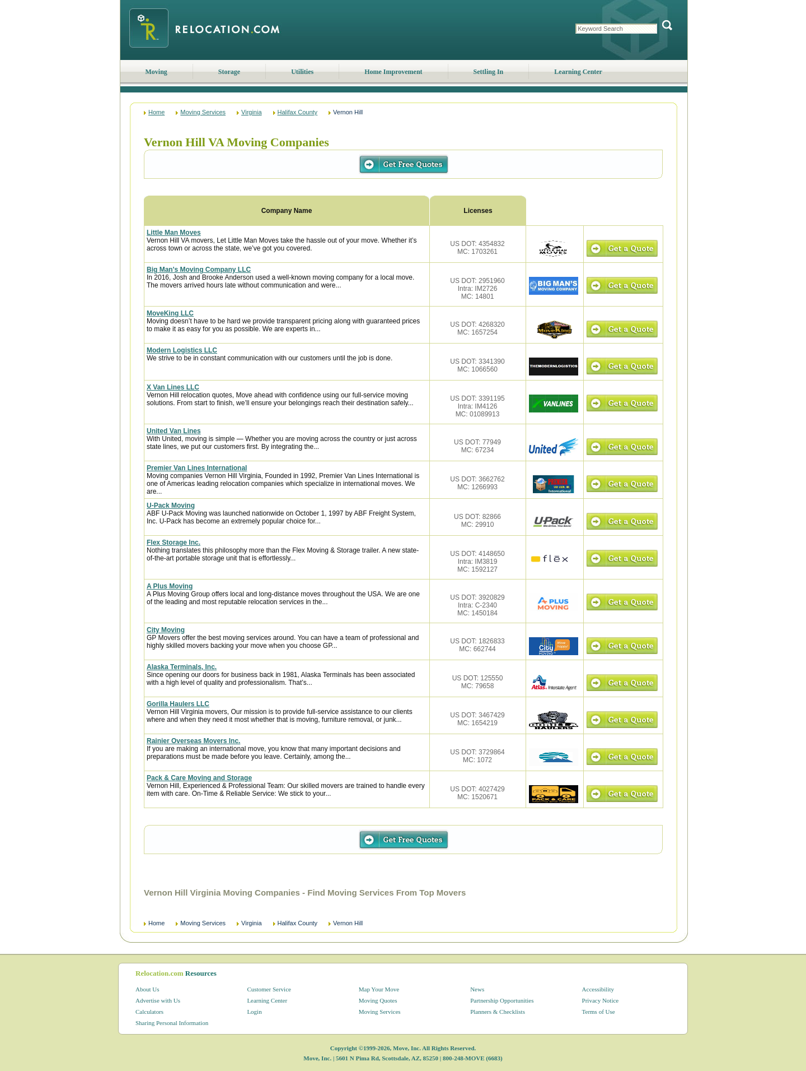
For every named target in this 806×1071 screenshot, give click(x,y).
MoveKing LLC (170, 313)
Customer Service (269, 989)
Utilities (302, 72)
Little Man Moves (174, 233)
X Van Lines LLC (173, 387)
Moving (156, 72)
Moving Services (203, 112)
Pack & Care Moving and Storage (199, 778)
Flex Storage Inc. (173, 542)
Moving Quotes (378, 1000)
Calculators (149, 1011)
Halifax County (298, 112)
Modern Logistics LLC (182, 350)
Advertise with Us (157, 1000)
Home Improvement (393, 72)
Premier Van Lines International (197, 468)
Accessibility (598, 989)
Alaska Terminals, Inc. (182, 667)
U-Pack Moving (171, 505)
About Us (147, 989)
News (477, 989)
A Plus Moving (170, 586)
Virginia (251, 112)
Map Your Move (379, 989)
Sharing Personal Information (171, 1022)
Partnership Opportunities (501, 1000)
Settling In (489, 72)
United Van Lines (174, 431)
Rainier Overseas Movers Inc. (193, 741)
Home (156, 112)
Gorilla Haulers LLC (178, 704)
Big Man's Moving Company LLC (199, 269)
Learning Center (578, 72)
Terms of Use (598, 1011)
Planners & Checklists (497, 1011)
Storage (229, 72)
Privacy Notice (600, 1000)
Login (254, 1011)
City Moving (166, 630)
